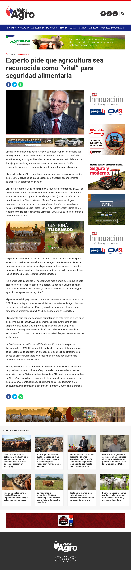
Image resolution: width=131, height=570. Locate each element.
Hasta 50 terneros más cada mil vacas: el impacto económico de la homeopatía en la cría (81, 496)
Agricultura (37, 28)
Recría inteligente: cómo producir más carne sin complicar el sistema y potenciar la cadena (114, 496)
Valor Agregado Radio (112, 28)
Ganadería (23, 28)
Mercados (51, 28)
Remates (63, 28)
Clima (72, 28)
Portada (11, 28)
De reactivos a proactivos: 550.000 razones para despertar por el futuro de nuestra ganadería (48, 498)
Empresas (93, 28)
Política (82, 28)
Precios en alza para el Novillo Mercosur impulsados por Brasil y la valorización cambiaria (16, 496)
